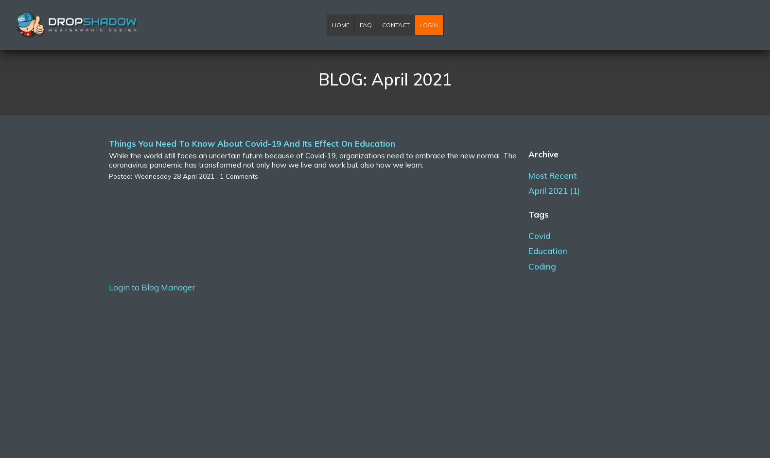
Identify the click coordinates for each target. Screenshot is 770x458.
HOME (341, 25)
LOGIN (429, 25)
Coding (542, 266)
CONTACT (396, 25)
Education (547, 251)
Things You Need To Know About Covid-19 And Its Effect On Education (252, 143)
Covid (539, 236)
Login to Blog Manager (152, 287)
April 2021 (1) (554, 191)
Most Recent (552, 175)
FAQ (366, 25)
